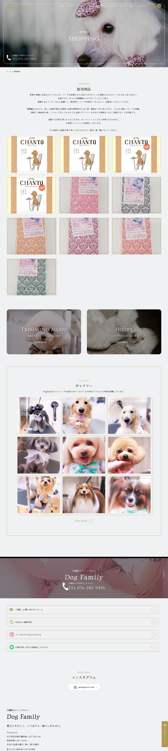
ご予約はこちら (165, 736)
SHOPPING (101, 10)
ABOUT (70, 10)
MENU (80, 10)
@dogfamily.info (84, 672)
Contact (142, 10)
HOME (61, 10)
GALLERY (113, 10)
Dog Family (18, 10)
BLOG (132, 10)
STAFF (124, 10)
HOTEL (89, 10)
